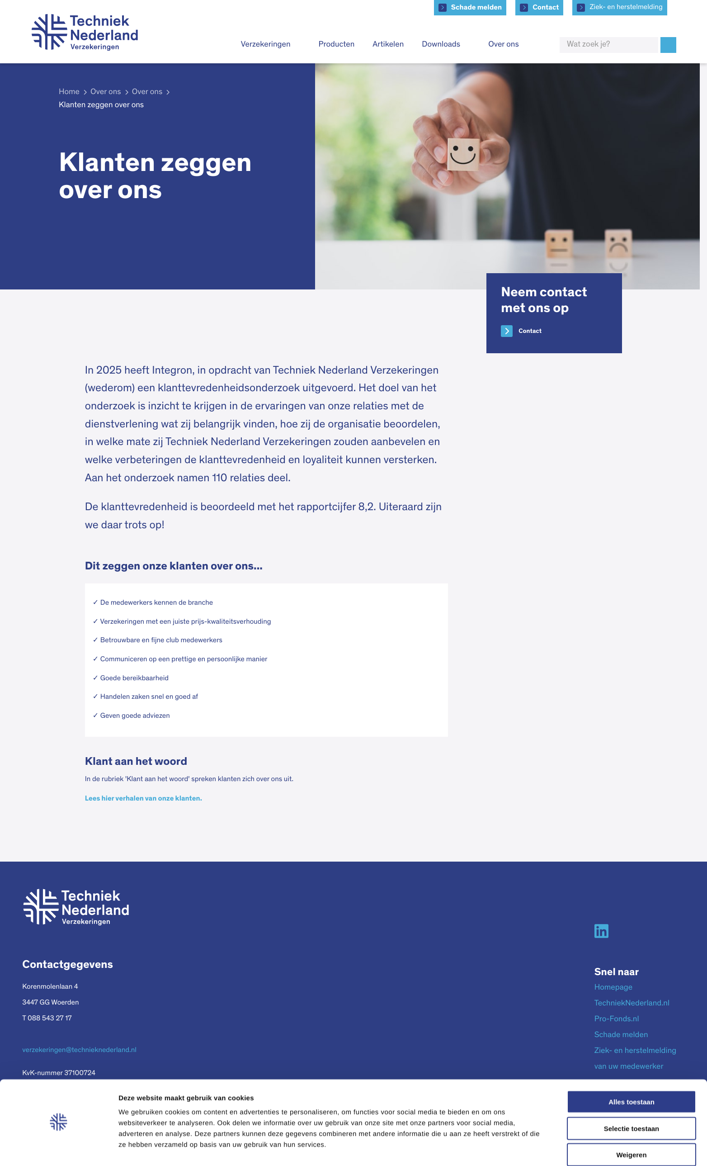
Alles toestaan (631, 1076)
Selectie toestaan (632, 1102)
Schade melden (476, 7)
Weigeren (631, 1129)
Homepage (613, 988)
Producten (337, 45)
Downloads (441, 45)
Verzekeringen (266, 45)
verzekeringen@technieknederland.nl (79, 1050)
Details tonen (488, 1148)
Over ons (503, 45)
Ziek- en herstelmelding (625, 7)
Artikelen (388, 45)
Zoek (668, 45)
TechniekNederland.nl (631, 1004)
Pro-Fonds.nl (616, 1019)
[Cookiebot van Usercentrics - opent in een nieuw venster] (58, 1148)
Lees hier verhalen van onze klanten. (143, 798)
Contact (546, 7)
